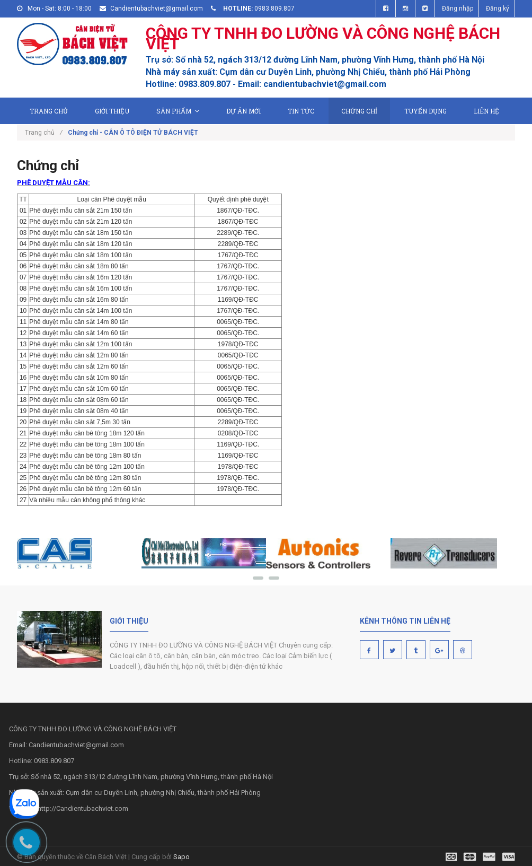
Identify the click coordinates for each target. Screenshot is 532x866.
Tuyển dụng (425, 111)
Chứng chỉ (359, 111)
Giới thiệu (112, 111)
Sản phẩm (177, 111)
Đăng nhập (457, 8)
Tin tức (301, 111)
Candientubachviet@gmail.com (156, 8)
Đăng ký (497, 8)
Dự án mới (243, 111)
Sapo (181, 857)
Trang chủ (49, 111)
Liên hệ (486, 111)
